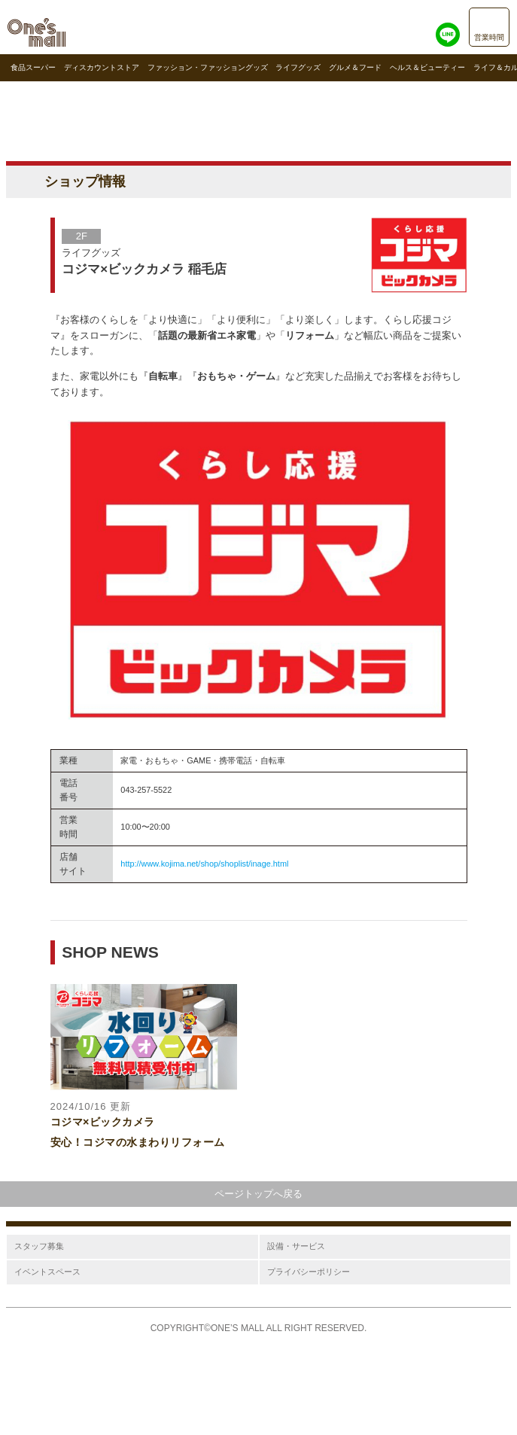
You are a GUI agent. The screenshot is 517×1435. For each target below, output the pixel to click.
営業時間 (489, 37)
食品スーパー (33, 67)
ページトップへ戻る (258, 1193)
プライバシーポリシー (308, 1271)
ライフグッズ (298, 67)
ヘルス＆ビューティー (427, 67)
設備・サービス (296, 1246)
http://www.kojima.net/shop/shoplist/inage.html (204, 863)
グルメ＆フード (355, 67)
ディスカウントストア (101, 67)
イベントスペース (47, 1271)
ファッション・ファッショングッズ (207, 67)
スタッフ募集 (39, 1246)
